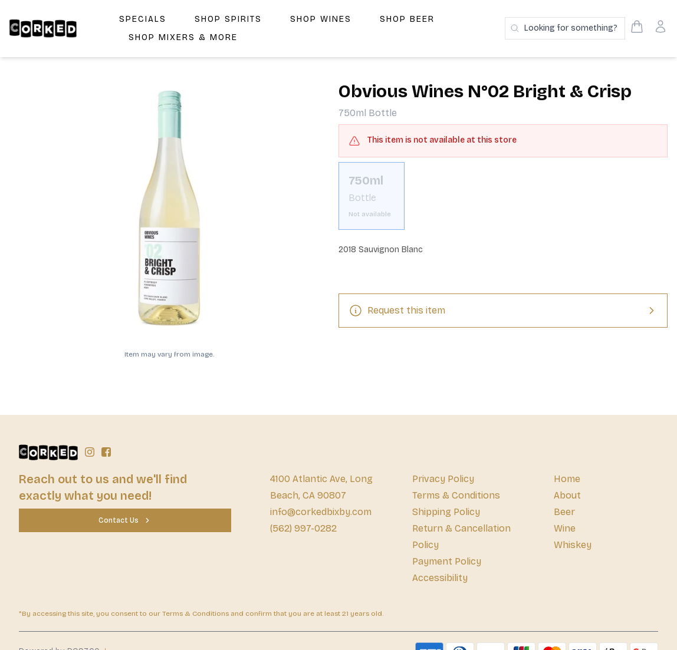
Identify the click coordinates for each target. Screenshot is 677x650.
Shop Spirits (228, 19)
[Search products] (565, 28)
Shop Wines (320, 19)
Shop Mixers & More (183, 37)
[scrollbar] (503, 200)
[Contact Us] (125, 520)
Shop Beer (407, 19)
